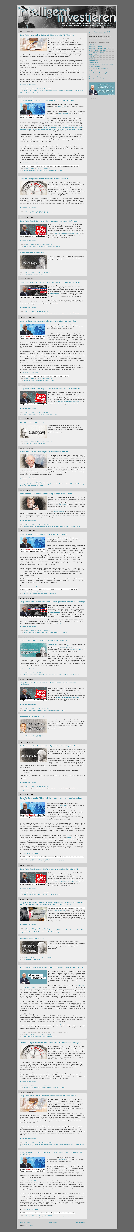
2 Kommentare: (46, 168)
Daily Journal (51, 674)
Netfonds (36, 932)
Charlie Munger (53, 644)
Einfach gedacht (42, 1036)
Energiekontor (52, 930)
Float (72, 484)
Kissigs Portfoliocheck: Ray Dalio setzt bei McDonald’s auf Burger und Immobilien (48, 321)
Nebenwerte (32, 213)
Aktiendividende (28, 1036)
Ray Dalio (51, 380)
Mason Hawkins (36, 861)
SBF (37, 213)
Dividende (42, 526)
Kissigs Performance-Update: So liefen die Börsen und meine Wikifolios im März (48, 1096)
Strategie (62, 526)
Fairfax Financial (66, 484)
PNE (46, 932)
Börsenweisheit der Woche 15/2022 (32, 716)
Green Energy (37, 1087)
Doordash (40, 593)
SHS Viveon (61, 313)
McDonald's (32, 380)
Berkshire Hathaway (43, 484)
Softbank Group (67, 674)
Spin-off (69, 837)
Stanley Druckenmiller (64, 1217)
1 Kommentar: (45, 893)
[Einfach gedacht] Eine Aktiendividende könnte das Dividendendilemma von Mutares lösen (51, 967)
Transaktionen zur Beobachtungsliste (99, 73)
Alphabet (40, 894)
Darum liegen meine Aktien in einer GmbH (100, 79)
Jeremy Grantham (63, 113)
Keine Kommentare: (47, 244)
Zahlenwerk (50, 213)
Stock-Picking (61, 170)
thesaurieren (62, 504)
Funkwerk (39, 710)
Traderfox (58, 304)
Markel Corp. (81, 484)
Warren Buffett (39, 485)
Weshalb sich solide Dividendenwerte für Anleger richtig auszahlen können (46, 494)
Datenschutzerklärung (95, 77)
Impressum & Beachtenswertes (97, 75)
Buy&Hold (44, 788)
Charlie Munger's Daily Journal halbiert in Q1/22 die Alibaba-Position (43, 640)
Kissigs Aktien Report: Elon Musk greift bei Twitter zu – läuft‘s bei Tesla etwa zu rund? (50, 389)
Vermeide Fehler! (93, 54)
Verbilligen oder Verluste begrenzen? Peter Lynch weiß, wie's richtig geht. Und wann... (50, 746)
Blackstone (52, 484)
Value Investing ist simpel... (96, 46)
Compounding (35, 526)
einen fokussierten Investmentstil (40, 1181)
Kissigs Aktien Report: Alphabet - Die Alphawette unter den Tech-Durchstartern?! (49, 869)
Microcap (35, 313)
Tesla (50, 414)
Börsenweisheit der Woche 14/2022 (32, 938)
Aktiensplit (34, 894)
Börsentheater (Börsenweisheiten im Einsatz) (101, 64)
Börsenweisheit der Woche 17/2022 (32, 253)
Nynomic (42, 932)
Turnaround (76, 313)
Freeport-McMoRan (34, 1217)
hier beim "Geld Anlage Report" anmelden (67, 234)
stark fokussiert (41, 825)
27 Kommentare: (46, 89)
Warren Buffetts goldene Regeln (97, 50)
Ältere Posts (80, 1222)
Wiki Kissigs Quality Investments (72, 90)
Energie (31, 1087)
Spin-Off (55, 861)
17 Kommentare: (46, 928)
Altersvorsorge (27, 526)
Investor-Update (76, 930)
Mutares (31, 932)
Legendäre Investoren (94, 66)
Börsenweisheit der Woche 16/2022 (32, 422)
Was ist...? (92, 58)
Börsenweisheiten (28, 274)
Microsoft (45, 170)
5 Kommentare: (46, 524)
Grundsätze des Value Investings (97, 52)
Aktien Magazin (62, 106)
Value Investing (70, 526)
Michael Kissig (27, 90)
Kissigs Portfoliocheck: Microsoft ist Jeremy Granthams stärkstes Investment (47, 100)
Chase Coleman (33, 593)
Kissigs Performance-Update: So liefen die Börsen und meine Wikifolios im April (47, 35)
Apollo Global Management (31, 484)
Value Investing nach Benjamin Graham (99, 48)
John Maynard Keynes (39, 443)
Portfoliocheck (53, 170)
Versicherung (31, 485)
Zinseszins (77, 526)
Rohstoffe (55, 1217)
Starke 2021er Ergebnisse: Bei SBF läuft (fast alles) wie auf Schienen (44, 179)
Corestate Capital (39, 930)
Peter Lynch (61, 788)
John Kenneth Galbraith (40, 274)
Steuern (57, 526)
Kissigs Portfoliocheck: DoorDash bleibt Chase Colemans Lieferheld (43, 534)
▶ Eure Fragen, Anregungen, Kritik (99, 32)
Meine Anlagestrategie (95, 56)
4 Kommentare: (46, 630)
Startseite (53, 1222)
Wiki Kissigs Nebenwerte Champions (53, 90)
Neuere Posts (25, 1222)
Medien (40, 170)
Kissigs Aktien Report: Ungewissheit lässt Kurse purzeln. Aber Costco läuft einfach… (49, 221)
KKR (76, 484)
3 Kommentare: (46, 211)
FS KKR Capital (61, 930)
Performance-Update (37, 90)
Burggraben (40, 246)
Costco (45, 246)
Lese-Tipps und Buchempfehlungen (98, 68)
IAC (30, 861)
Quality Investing (50, 526)
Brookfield (59, 484)
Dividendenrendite (59, 511)
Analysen (26, 170)
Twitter (55, 414)
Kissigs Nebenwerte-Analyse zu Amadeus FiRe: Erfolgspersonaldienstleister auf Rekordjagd (52, 602)
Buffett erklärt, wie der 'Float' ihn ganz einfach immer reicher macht (44, 452)
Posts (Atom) (29, 1225)
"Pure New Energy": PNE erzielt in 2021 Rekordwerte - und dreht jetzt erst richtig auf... (51, 1043)
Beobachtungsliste (94, 70)
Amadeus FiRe (27, 632)
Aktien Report (27, 246)
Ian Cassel (36, 738)
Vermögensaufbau (24, 790)
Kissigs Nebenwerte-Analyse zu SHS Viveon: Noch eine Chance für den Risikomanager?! (50, 282)
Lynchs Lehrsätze (52, 788)
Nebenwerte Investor (51, 313)
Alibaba (25, 674)
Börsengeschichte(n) (94, 60)
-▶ (28, 85)
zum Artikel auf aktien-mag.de (30, 163)
